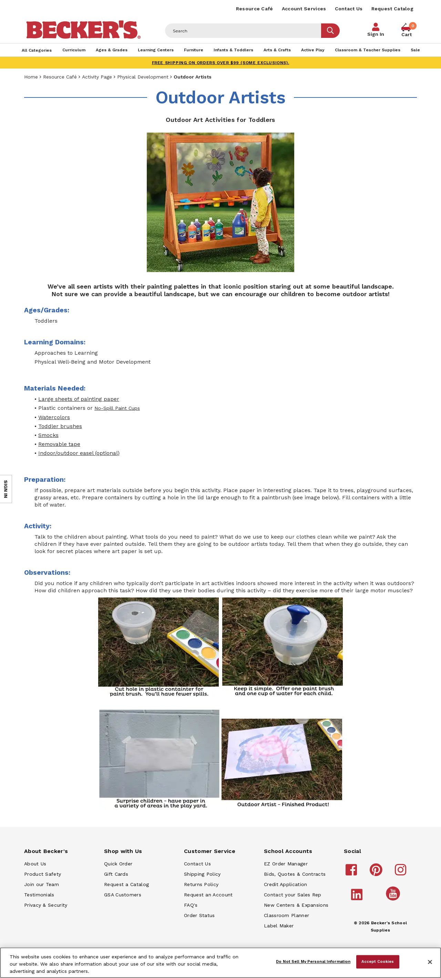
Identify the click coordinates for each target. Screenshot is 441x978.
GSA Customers (122, 894)
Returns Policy (201, 884)
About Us (35, 863)
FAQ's (191, 905)
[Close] (430, 962)
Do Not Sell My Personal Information (313, 961)
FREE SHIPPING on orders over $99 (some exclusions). (220, 62)
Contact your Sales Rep (292, 894)
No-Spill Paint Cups (117, 408)
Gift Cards (116, 874)
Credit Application (285, 884)
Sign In (375, 34)
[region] (220, 962)
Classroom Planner (286, 915)
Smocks (48, 435)
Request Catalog (392, 8)
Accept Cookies (377, 961)
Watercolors (54, 417)
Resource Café (254, 8)
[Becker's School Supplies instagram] (401, 873)
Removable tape (59, 444)
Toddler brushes (60, 426)
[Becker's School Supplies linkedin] (358, 898)
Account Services (304, 8)
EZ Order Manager (286, 863)
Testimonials (39, 894)
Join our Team (41, 884)
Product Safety (42, 874)
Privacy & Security (45, 905)
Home (31, 77)
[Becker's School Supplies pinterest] (377, 873)
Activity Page (97, 77)
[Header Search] (243, 30)
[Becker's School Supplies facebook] (352, 873)
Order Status (199, 915)
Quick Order (118, 863)
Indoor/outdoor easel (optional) (79, 453)
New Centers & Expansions (296, 905)
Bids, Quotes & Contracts (295, 874)
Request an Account (208, 894)
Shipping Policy (202, 874)
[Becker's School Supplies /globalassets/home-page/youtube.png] (394, 900)
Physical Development (142, 77)
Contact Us (349, 8)
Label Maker (279, 925)
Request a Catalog (126, 884)
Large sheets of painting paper (78, 399)
